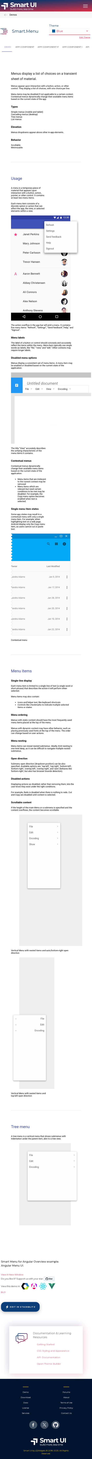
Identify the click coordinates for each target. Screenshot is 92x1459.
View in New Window (12, 1274)
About (66, 1397)
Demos (10, 14)
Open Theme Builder (49, 1363)
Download (26, 1397)
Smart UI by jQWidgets (34, 1450)
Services (25, 1413)
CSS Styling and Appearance (53, 1350)
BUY (3, 1292)
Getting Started (45, 1344)
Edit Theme (84, 37)
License (25, 1408)
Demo (26, 1392)
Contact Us (66, 1413)
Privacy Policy (66, 1408)
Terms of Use (66, 1402)
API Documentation (48, 1357)
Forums (66, 1392)
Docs (25, 1402)
